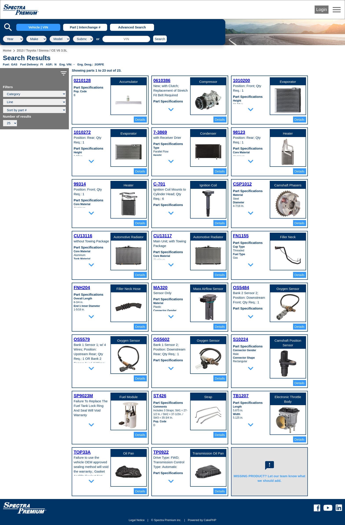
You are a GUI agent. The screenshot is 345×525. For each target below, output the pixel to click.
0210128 (82, 80)
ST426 (159, 395)
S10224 (240, 339)
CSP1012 (242, 184)
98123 (239, 132)
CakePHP (210, 520)
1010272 (82, 132)
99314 (80, 184)
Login (321, 9)
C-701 (159, 184)
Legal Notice (137, 520)
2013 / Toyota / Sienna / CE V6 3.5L (42, 50)
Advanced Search (132, 27)
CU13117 (162, 235)
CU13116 (83, 235)
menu (336, 9)
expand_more (171, 109)
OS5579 (82, 339)
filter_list (64, 73)
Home (7, 50)
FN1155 (241, 235)
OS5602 (161, 339)
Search (160, 39)
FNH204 (82, 287)
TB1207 (241, 395)
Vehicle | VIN (38, 27)
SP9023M (83, 395)
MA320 (160, 287)
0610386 (162, 80)
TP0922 (161, 452)
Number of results (17, 116)
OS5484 (241, 287)
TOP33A (82, 452)
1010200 (241, 80)
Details (140, 119)
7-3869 (160, 132)
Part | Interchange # (85, 27)
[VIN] (126, 39)
